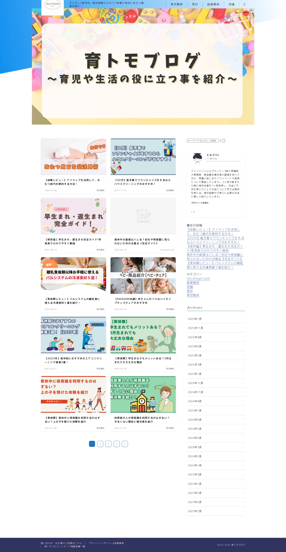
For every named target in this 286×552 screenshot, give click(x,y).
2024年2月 (195, 456)
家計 (195, 4)
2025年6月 (195, 346)
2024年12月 (196, 383)
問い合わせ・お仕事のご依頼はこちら (61, 543)
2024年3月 (195, 447)
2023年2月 (195, 511)
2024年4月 (195, 438)
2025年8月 (195, 337)
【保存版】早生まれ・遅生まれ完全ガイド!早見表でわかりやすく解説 (215, 248)
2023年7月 (195, 483)
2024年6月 (195, 419)
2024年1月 (195, 465)
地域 (232, 4)
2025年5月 (195, 355)
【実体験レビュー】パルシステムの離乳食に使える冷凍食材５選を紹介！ (215, 265)
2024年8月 (195, 401)
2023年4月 (195, 502)
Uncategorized (198, 278)
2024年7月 (195, 410)
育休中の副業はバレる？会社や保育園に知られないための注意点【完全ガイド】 (215, 257)
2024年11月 (196, 392)
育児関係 (177, 4)
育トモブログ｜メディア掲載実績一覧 (64, 546)
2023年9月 (195, 474)
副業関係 (213, 4)
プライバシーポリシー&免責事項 (106, 543)
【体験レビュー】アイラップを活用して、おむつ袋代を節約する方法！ (213, 232)
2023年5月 (195, 493)
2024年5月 (195, 428)
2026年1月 (195, 318)
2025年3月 (195, 364)
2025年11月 (196, 328)
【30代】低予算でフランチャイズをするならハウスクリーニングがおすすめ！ (215, 240)
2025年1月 (195, 374)
